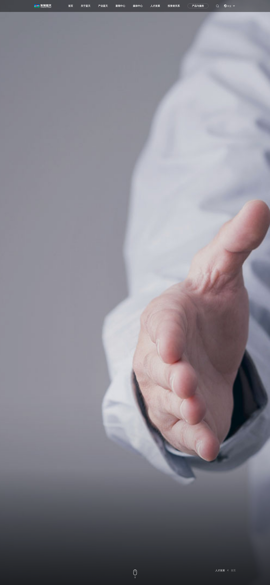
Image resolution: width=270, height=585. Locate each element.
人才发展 (155, 6)
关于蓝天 (85, 6)
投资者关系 (174, 6)
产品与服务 (198, 6)
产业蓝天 (103, 6)
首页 (70, 6)
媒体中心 (138, 6)
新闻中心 (120, 6)
